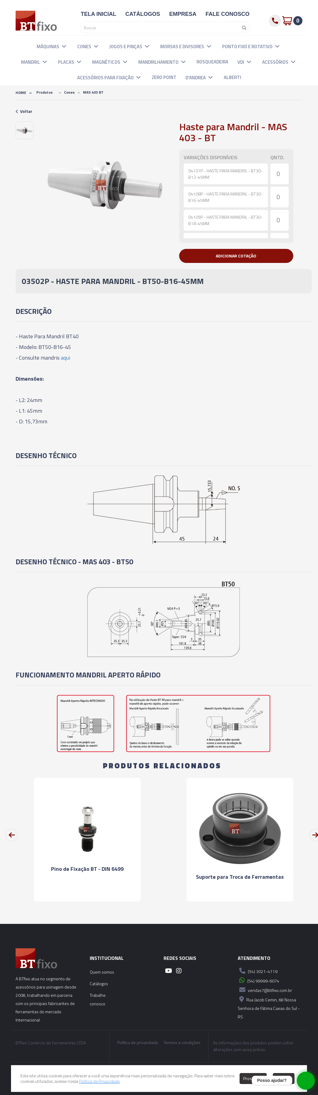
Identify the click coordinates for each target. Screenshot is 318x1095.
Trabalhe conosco (98, 999)
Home (21, 92)
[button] (64, 46)
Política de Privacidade (99, 1081)
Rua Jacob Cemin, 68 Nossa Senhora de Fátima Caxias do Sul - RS (269, 1007)
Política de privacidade (137, 1042)
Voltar (24, 111)
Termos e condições (182, 1042)
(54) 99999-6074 (258, 980)
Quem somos (102, 972)
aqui (65, 358)
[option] (25, 130)
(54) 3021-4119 (257, 970)
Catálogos (99, 983)
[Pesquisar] (242, 27)
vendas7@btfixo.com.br (265, 989)
